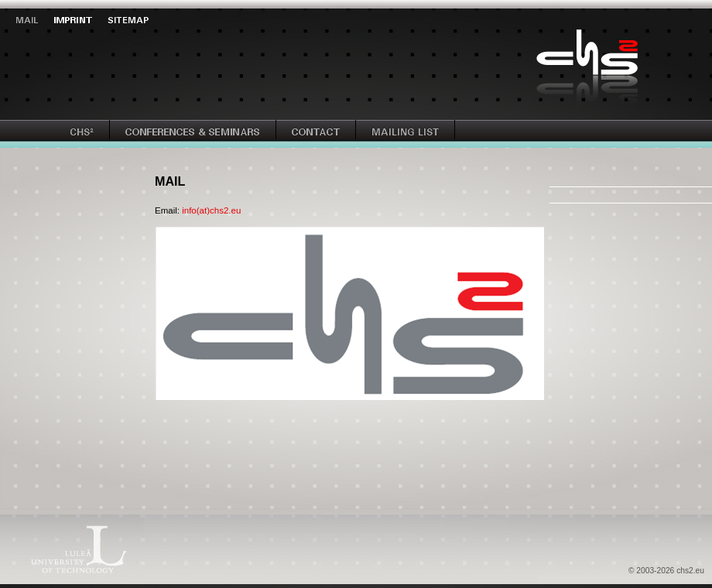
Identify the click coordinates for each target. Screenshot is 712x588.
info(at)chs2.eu (211, 210)
